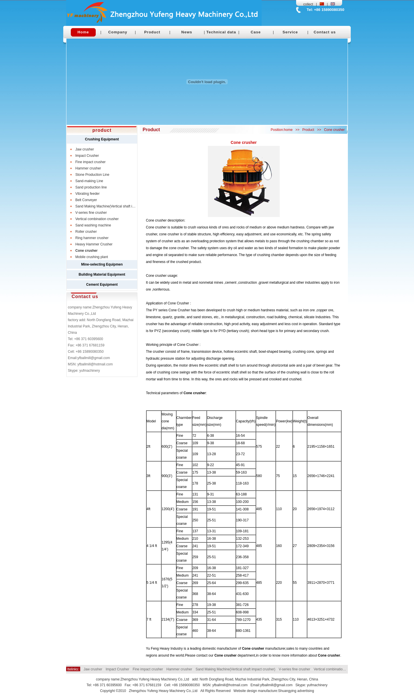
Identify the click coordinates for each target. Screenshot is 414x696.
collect (308, 4)
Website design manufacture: (255, 691)
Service (290, 32)
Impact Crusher (117, 669)
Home (83, 32)
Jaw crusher (93, 669)
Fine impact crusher (148, 669)
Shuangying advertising (296, 691)
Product (152, 32)
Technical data (221, 32)
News (186, 32)
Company (117, 32)
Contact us (325, 32)
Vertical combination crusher (335, 669)
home (288, 130)
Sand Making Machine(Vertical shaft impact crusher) (235, 669)
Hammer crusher (179, 669)
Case (256, 32)
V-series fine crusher (294, 669)
